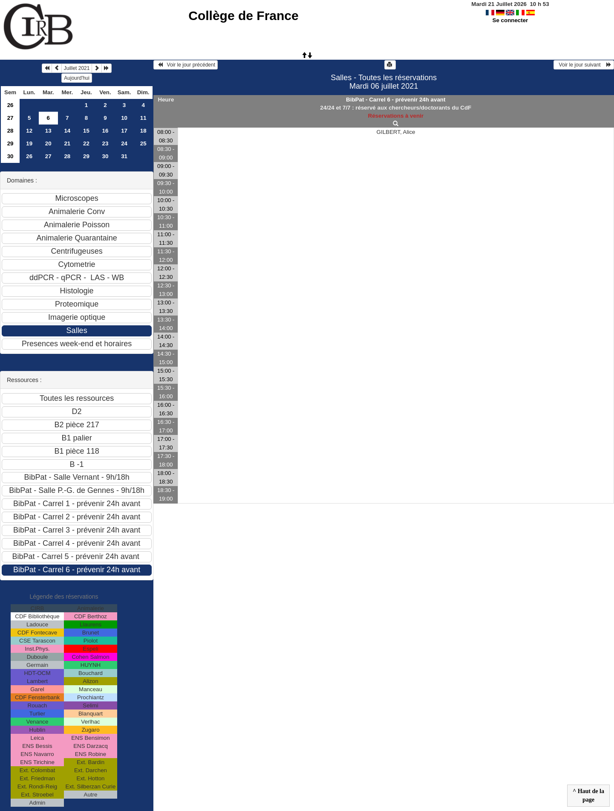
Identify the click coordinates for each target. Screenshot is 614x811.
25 (143, 143)
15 (86, 130)
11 (143, 118)
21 (67, 143)
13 (48, 130)
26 (10, 105)
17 (124, 130)
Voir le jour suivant (583, 65)
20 (48, 143)
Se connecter (510, 20)
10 (124, 118)
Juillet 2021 (77, 68)
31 (124, 156)
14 (67, 130)
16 (105, 130)
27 (10, 118)
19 (29, 143)
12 (29, 130)
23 (105, 143)
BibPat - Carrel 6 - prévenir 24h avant (395, 99)
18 (143, 130)
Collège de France (243, 16)
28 (10, 130)
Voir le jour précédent (185, 65)
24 (124, 143)
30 (10, 156)
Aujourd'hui (76, 78)
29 (10, 143)
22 (86, 143)
